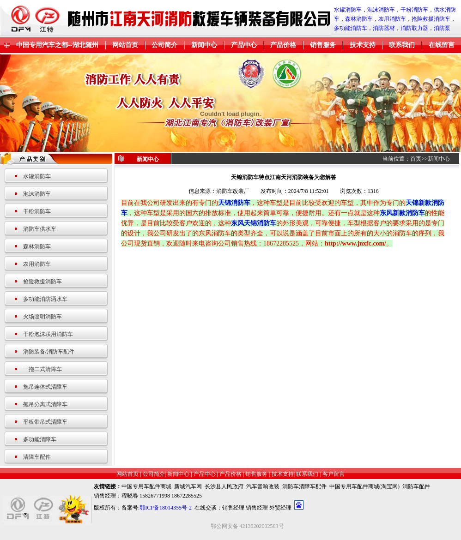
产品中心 (244, 45)
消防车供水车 (39, 229)
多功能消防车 (350, 28)
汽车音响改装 (262, 486)
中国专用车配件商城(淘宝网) (364, 486)
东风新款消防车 (402, 213)
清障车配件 (37, 457)
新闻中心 (204, 45)
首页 (415, 159)
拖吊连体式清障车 (45, 387)
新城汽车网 (188, 486)
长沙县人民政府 (224, 486)
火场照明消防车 (42, 316)
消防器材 (384, 28)
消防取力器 (414, 28)
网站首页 (125, 45)
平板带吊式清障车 (45, 422)
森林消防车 (359, 19)
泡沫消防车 (381, 9)
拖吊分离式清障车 (45, 404)
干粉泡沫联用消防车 (48, 334)
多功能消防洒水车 (45, 299)
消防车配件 (416, 486)
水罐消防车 (348, 9)
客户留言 (333, 474)
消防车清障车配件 (304, 486)
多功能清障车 (39, 439)
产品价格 (283, 45)
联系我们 (402, 45)
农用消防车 (392, 19)
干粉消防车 (414, 9)
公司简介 (164, 45)
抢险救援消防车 (431, 19)
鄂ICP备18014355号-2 (166, 507)
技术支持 (363, 45)
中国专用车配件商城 (146, 486)
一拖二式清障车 (42, 369)
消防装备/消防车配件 (48, 351)
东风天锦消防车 (253, 223)
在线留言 (442, 45)
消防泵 (442, 28)
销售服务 (323, 45)
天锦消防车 (234, 202)
